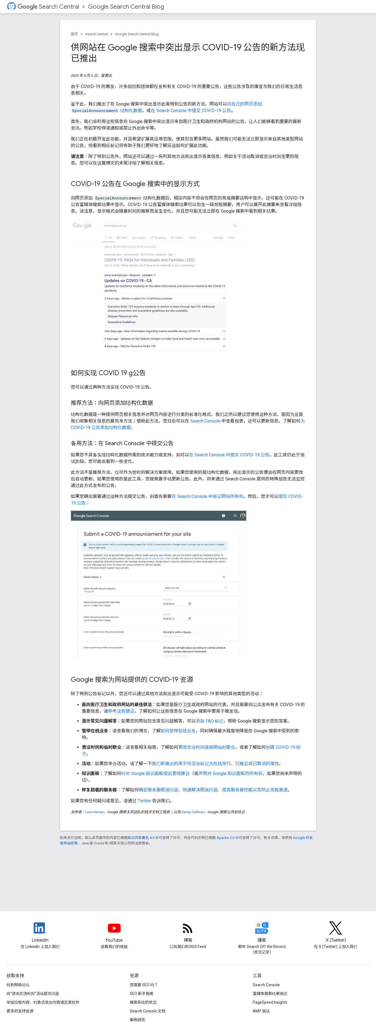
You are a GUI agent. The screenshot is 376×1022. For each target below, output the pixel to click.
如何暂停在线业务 (178, 730)
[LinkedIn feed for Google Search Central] (40, 932)
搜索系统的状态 (143, 1002)
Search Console (205, 421)
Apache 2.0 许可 (229, 838)
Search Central (48, 6)
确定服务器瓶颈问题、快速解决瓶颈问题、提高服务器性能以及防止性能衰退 (213, 789)
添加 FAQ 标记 (209, 721)
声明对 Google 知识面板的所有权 (231, 773)
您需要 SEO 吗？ (144, 985)
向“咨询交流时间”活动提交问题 (33, 993)
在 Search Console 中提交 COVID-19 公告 (191, 110)
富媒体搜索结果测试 (270, 993)
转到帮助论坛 (18, 985)
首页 (74, 34)
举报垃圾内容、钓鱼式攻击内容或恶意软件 (43, 1002)
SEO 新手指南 (141, 993)
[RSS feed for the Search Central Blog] (188, 932)
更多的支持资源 (20, 1011)
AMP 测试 (261, 1011)
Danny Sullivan (193, 812)
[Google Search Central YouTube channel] (114, 932)
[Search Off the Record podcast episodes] (262, 932)
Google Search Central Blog (126, 6)
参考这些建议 (121, 711)
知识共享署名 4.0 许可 (145, 838)
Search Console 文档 (147, 1011)
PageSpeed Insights (270, 1002)
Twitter (144, 800)
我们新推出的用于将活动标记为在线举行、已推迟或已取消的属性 (215, 763)
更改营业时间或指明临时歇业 (206, 747)
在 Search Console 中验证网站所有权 (207, 496)
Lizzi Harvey (94, 812)
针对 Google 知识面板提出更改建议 (155, 773)
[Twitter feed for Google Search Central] (335, 932)
